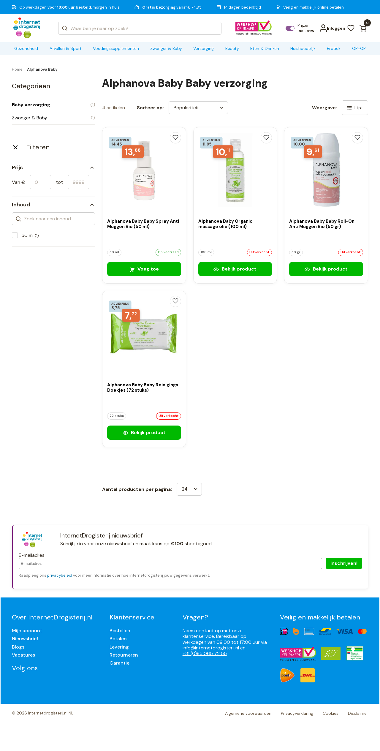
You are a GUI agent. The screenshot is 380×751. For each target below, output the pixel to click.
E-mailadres (32, 555)
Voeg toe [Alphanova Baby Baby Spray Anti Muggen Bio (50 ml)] (144, 269)
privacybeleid (59, 575)
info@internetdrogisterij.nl (211, 648)
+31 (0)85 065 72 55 (205, 653)
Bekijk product (234, 269)
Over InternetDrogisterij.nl (52, 617)
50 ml (30, 235)
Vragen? (195, 617)
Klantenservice (132, 617)
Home (17, 69)
